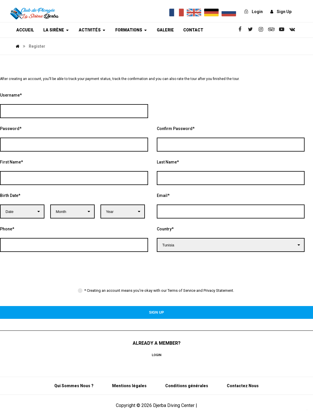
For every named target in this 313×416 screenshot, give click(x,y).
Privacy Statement (218, 290)
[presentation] (44, 272)
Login (156, 355)
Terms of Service (181, 290)
